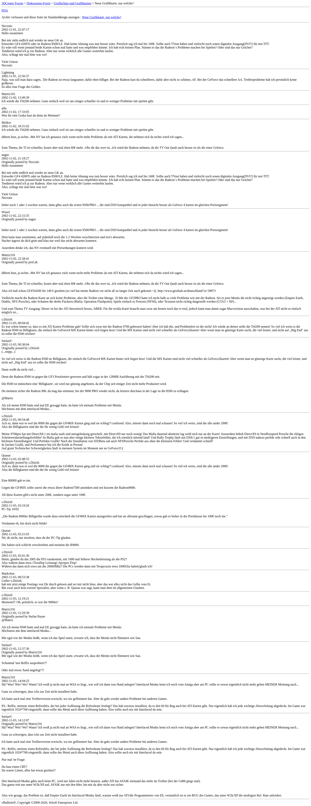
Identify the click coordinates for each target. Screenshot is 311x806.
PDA (5, 10)
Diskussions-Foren (38, 3)
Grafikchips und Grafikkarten (72, 3)
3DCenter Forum (12, 3)
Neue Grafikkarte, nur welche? (101, 17)
